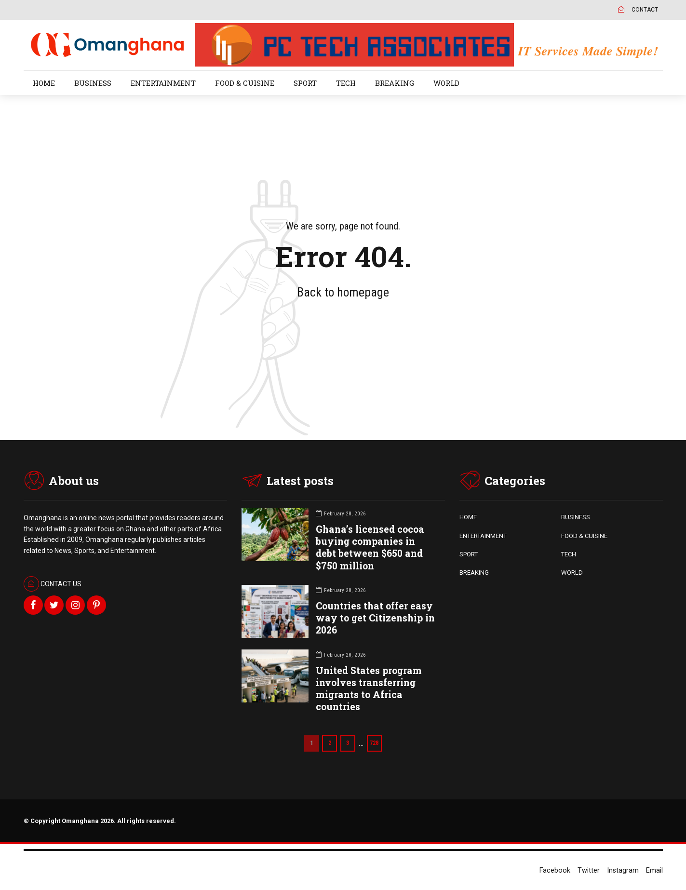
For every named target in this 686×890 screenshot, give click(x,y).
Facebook (554, 870)
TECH (346, 83)
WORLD (446, 83)
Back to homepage (343, 292)
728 (376, 742)
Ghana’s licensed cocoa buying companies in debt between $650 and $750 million (370, 547)
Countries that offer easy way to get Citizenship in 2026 (375, 618)
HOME (44, 83)
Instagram (623, 870)
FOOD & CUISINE (244, 83)
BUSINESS (92, 83)
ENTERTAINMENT (163, 83)
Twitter (589, 870)
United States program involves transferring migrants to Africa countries (369, 688)
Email (654, 870)
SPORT (305, 83)
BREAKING (394, 83)
